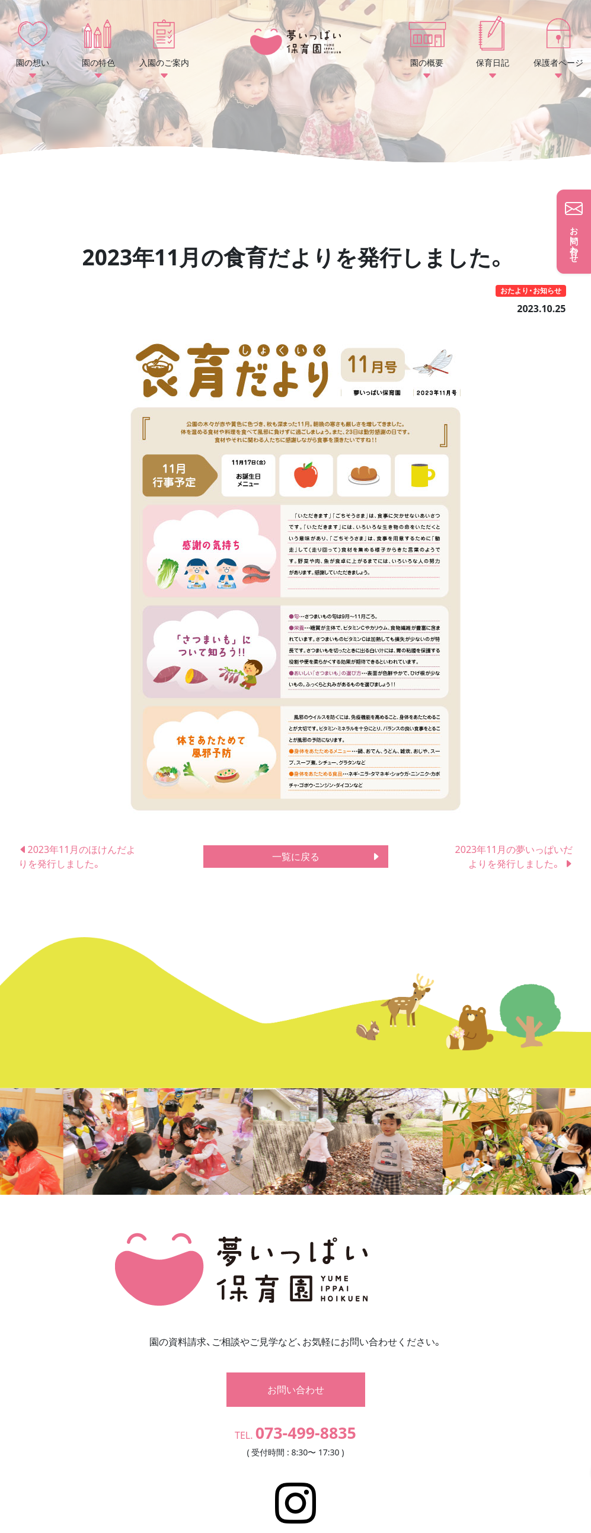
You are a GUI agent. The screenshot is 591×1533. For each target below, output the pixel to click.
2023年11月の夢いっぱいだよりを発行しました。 (514, 856)
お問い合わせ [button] (295, 1356)
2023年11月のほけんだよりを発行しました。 (77, 856)
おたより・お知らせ (530, 291)
